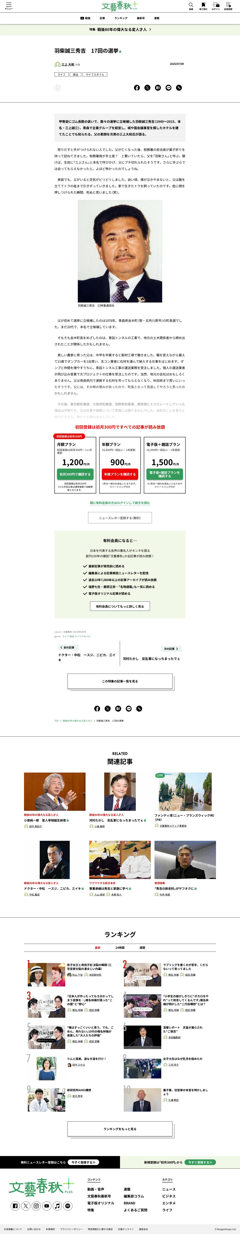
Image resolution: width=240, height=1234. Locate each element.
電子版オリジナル (100, 1203)
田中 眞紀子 (35, 826)
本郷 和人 (116, 894)
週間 (142, 948)
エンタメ (169, 1203)
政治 (75, 74)
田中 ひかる (78, 1064)
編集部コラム (134, 1196)
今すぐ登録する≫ (83, 1162)
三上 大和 (68, 64)
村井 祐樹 (165, 894)
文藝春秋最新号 (99, 1196)
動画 (87, 17)
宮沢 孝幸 (77, 1096)
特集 (90, 1210)
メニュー (9, 8)
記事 (102, 17)
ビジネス (169, 1196)
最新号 (141, 17)
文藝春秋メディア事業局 (173, 825)
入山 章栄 (99, 894)
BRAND (129, 1203)
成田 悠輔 (190, 974)
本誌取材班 (95, 974)
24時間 (120, 948)
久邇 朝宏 (173, 1100)
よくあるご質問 (135, 1210)
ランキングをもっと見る (120, 1129)
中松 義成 (34, 894)
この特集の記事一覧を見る (120, 681)
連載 (156, 17)
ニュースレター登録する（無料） (120, 518)
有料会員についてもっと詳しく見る (120, 606)
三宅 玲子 (173, 1064)
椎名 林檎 (173, 974)
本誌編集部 (174, 1037)
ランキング (121, 17)
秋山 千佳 (77, 974)
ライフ (61, 74)
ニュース (169, 1189)
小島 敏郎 (99, 826)
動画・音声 (95, 1189)
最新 (97, 948)
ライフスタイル (95, 74)
